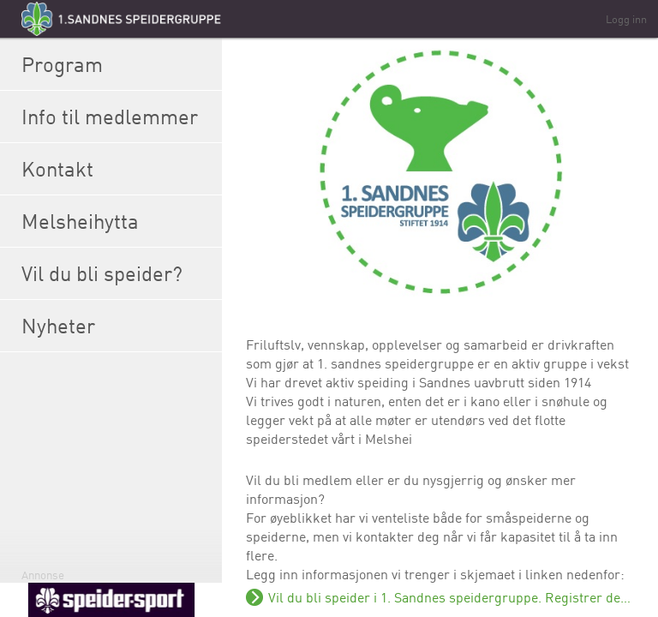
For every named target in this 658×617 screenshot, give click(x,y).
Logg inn (626, 19)
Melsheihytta (117, 221)
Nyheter (117, 325)
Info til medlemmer (117, 116)
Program (117, 64)
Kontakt (117, 169)
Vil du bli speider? (117, 273)
